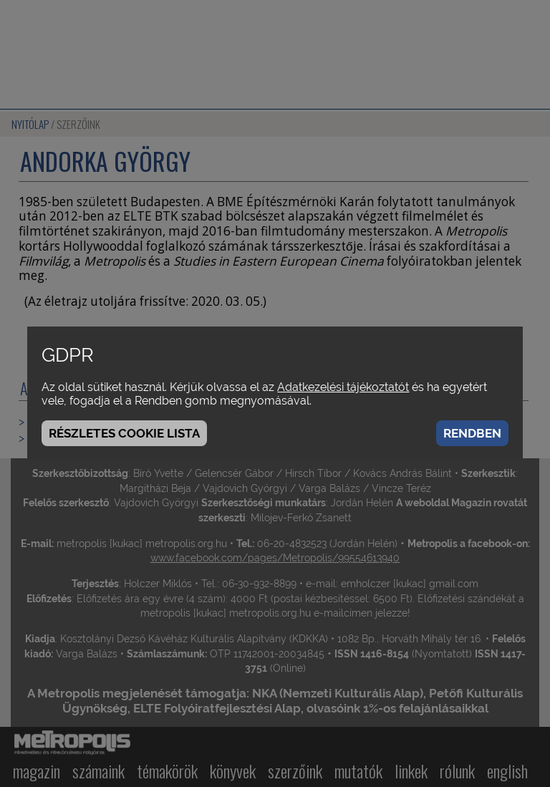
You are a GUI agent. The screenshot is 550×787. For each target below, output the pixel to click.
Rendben (472, 433)
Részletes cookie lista (124, 433)
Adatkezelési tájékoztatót (343, 387)
